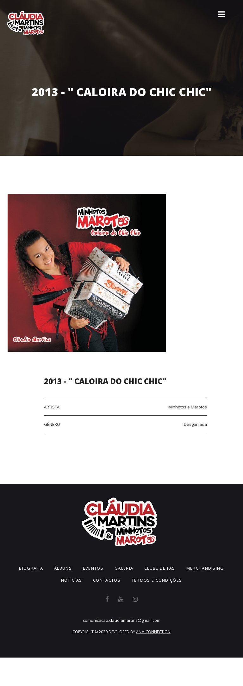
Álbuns (63, 568)
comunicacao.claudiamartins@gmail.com (121, 620)
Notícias (71, 580)
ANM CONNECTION (153, 631)
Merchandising (205, 568)
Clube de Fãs (159, 568)
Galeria (124, 568)
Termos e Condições (157, 580)
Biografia (31, 568)
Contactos (107, 580)
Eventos (93, 568)
